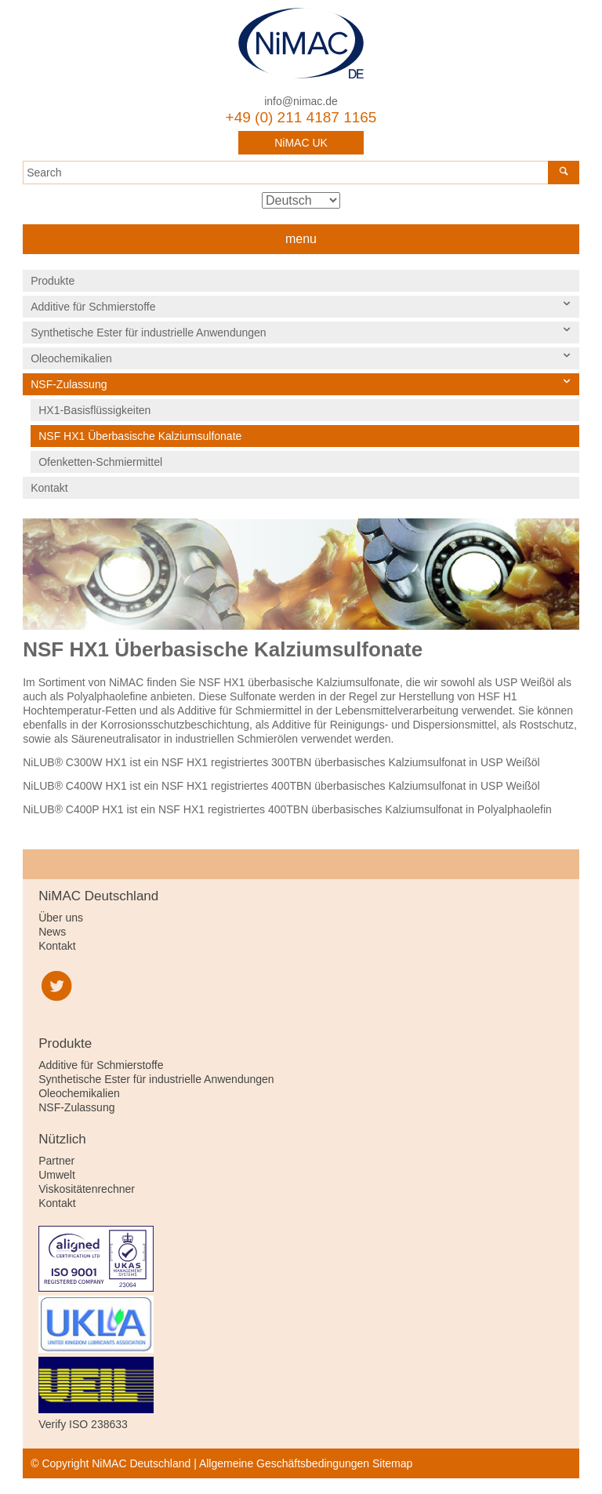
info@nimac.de (301, 101)
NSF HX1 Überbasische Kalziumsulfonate (139, 436)
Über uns (60, 917)
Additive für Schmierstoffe (93, 306)
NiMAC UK (301, 142)
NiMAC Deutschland (301, 43)
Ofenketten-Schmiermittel (100, 462)
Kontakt (49, 488)
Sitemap (392, 1463)
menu (301, 238)
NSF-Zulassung (69, 384)
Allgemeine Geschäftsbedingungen (284, 1463)
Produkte (52, 280)
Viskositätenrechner (86, 1189)
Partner (56, 1160)
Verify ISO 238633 (83, 1424)
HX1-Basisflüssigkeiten (94, 410)
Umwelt (56, 1175)
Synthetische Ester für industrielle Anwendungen (148, 332)
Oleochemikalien (71, 358)
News (52, 931)
